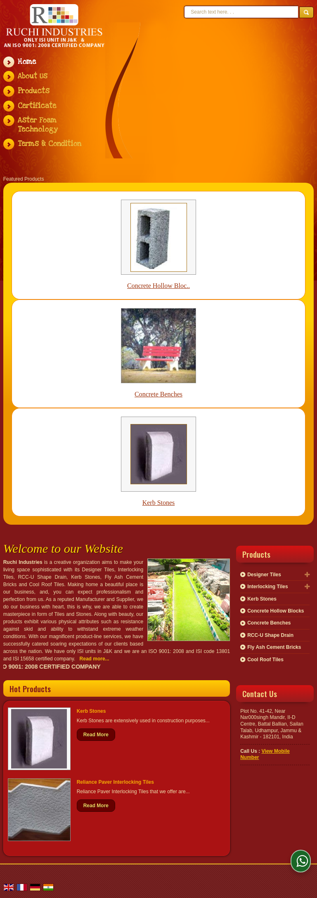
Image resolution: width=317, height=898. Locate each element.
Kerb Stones (158, 502)
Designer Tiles (264, 574)
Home (27, 61)
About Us (32, 76)
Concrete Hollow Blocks (275, 611)
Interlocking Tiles (267, 586)
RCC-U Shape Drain (270, 635)
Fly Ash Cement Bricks (274, 647)
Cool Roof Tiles (265, 659)
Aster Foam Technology (38, 124)
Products (34, 91)
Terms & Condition (49, 143)
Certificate (37, 106)
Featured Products (23, 179)
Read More (96, 735)
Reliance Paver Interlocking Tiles (115, 782)
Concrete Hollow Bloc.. (158, 285)
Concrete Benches (158, 394)
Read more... (94, 659)
